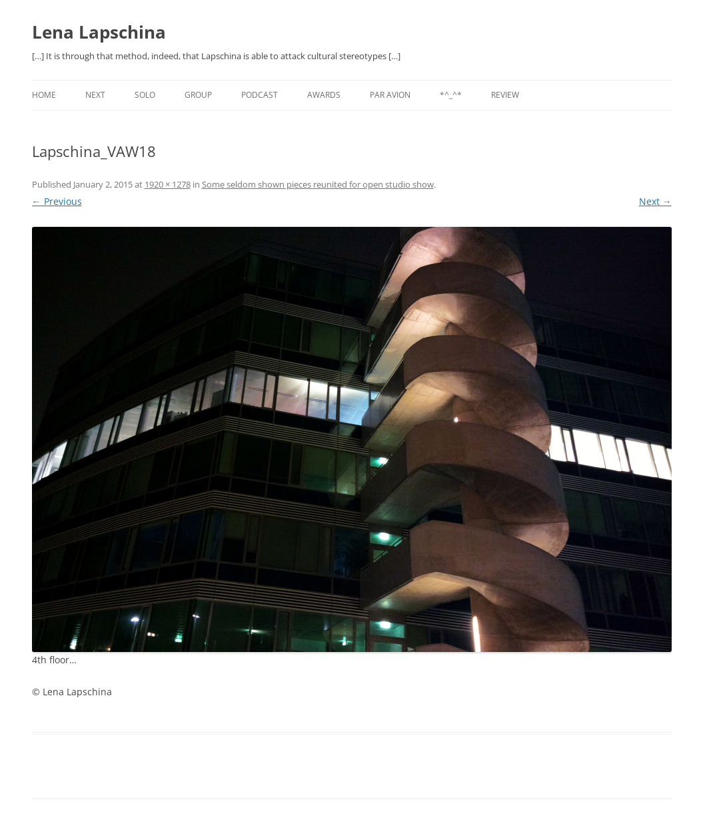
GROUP (198, 94)
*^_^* (451, 94)
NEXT (95, 94)
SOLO (145, 94)
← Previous (57, 201)
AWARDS (324, 94)
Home (44, 94)
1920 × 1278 (168, 184)
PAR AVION (390, 94)
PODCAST (259, 94)
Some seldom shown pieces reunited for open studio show (318, 184)
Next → (655, 201)
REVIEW (505, 94)
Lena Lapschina (99, 32)
